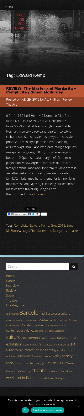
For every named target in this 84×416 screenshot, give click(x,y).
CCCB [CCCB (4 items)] (46, 325)
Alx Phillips (52, 99)
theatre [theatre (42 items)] (40, 370)
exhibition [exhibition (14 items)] (14, 344)
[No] (79, 406)
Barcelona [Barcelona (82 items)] (32, 312)
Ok (25, 410)
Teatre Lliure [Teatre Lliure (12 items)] (56, 363)
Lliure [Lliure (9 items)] (10, 350)
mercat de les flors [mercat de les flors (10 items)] (37, 350)
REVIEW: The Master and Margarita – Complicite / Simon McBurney (41, 90)
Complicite (21, 225)
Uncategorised (16, 305)
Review (67, 99)
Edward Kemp (39, 225)
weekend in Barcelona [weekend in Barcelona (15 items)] (24, 377)
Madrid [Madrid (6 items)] (19, 350)
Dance (10, 281)
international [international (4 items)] (62, 344)
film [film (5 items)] (41, 344)
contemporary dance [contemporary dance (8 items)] (20, 330)
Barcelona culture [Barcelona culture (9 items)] (58, 313)
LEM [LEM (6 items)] (72, 344)
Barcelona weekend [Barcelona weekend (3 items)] (15, 320)
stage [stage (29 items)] (40, 362)
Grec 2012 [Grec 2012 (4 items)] (49, 344)
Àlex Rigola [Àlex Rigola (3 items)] (60, 378)
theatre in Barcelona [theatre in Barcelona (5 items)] (60, 371)
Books (10, 276)
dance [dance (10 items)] (61, 337)
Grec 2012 (58, 225)
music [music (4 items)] (72, 350)
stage (25, 231)
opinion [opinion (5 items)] (10, 356)
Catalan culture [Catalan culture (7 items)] (58, 320)
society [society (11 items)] (67, 356)
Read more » (36, 194)
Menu (9, 7)
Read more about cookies (47, 410)
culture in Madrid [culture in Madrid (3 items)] (48, 338)
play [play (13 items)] (58, 355)
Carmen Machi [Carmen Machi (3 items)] (31, 320)
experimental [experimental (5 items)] (30, 344)
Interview (12, 285)
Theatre (11, 104)
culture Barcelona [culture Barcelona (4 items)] (30, 338)
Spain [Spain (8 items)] (10, 363)
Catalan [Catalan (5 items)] (43, 320)
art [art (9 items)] (8, 313)
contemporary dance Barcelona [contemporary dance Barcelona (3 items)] (49, 330)
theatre (73, 231)
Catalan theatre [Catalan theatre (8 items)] (32, 325)
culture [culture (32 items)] (13, 337)
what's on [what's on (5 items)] (48, 378)
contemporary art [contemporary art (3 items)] (58, 325)
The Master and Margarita (48, 231)
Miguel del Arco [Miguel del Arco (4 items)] (60, 350)
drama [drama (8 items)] (71, 337)
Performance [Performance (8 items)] (24, 356)
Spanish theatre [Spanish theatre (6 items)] (24, 363)
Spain (10, 295)
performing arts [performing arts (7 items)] (44, 356)
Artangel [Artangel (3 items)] (15, 314)
